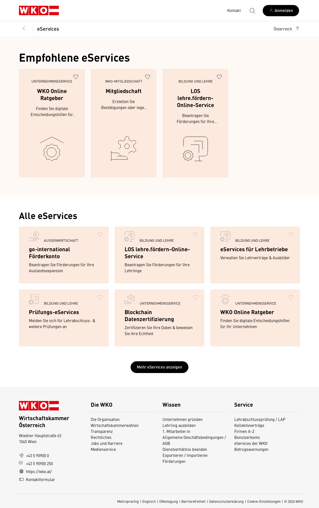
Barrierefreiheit (193, 501)
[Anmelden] (281, 10)
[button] (287, 29)
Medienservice (103, 449)
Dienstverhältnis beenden (184, 449)
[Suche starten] (252, 10)
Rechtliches (101, 437)
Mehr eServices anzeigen (159, 367)
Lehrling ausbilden (179, 425)
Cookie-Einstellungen (264, 501)
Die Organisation (105, 419)
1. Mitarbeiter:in (176, 431)
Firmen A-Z (244, 431)
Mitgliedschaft (124, 91)
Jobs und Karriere (106, 443)
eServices (48, 28)
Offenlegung (168, 501)
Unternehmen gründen (182, 419)
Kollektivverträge (249, 425)
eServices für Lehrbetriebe (254, 249)
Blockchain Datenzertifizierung (149, 315)
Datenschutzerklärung (226, 501)
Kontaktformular (37, 479)
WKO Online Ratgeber (52, 94)
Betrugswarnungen (251, 449)
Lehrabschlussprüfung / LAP (259, 419)
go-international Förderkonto (49, 252)
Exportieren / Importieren (185, 455)
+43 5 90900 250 (36, 463)
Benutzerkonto (247, 437)
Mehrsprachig (128, 501)
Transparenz (102, 431)
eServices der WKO (250, 443)
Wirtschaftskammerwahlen (115, 425)
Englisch (149, 501)
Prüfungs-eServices (54, 312)
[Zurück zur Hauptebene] (24, 29)
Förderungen (173, 461)
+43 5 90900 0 (34, 455)
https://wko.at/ (35, 471)
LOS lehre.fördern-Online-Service (195, 98)
